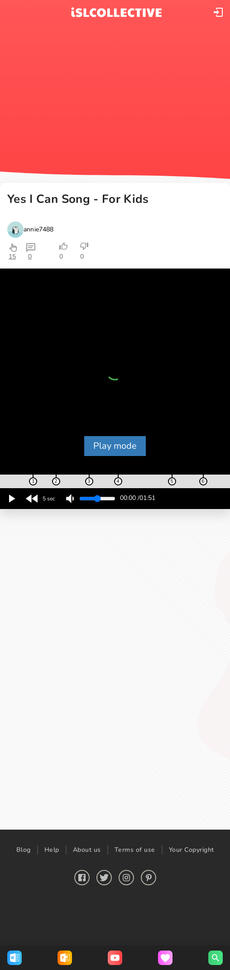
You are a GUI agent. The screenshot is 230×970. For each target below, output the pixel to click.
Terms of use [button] (135, 849)
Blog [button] (23, 849)
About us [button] (87, 849)
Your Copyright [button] (191, 849)
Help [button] (51, 849)
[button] (218, 12)
